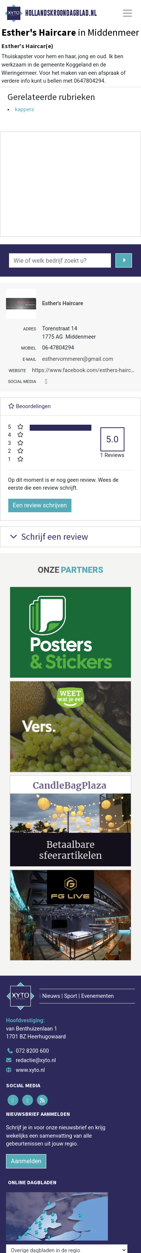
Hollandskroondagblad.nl (61, 13)
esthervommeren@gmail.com (77, 359)
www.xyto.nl (30, 1070)
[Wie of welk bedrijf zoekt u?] (60, 260)
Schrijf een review (48, 536)
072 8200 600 (32, 1051)
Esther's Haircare (62, 303)
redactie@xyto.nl (36, 1060)
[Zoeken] (123, 260)
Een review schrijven (40, 505)
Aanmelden (26, 1161)
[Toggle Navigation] (127, 13)
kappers (24, 109)
